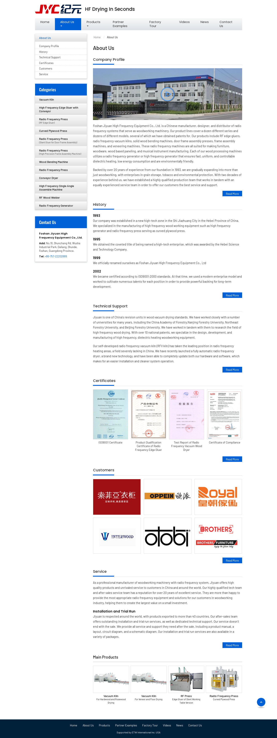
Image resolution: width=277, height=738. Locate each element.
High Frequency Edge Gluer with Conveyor (58, 109)
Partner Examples (120, 24)
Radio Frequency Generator (56, 205)
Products (104, 725)
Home (44, 22)
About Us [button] (67, 22)
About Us (45, 38)
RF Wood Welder (49, 197)
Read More (232, 193)
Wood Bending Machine (53, 162)
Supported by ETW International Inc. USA (138, 732)
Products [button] (93, 22)
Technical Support (110, 306)
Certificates (104, 380)
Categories (47, 89)
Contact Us (226, 24)
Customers (103, 470)
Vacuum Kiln (111, 699)
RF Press (186, 699)
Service (100, 571)
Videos (184, 22)
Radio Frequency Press (224, 697)
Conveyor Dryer (48, 178)
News (205, 22)
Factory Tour (155, 24)
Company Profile (109, 59)
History (99, 204)
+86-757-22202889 (56, 256)
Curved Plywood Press (53, 130)
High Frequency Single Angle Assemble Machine (56, 187)
